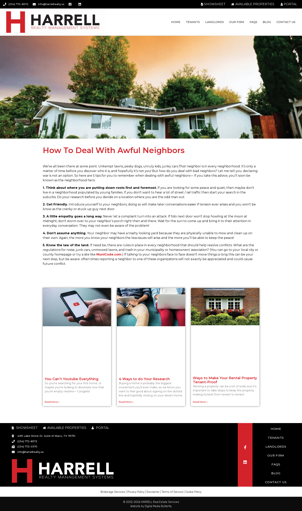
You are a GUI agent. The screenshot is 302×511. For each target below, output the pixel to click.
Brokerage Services (113, 492)
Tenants (193, 22)
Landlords (214, 22)
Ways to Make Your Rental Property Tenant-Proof (225, 380)
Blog (267, 22)
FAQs (253, 22)
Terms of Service (172, 492)
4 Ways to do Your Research (144, 379)
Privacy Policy (135, 492)
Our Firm (236, 22)
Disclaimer (153, 492)
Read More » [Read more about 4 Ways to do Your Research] (126, 401)
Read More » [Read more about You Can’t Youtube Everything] (52, 401)
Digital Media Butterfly (158, 506)
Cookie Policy (193, 492)
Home (175, 22)
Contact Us (285, 22)
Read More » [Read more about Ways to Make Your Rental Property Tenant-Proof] (200, 401)
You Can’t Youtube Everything (71, 379)
